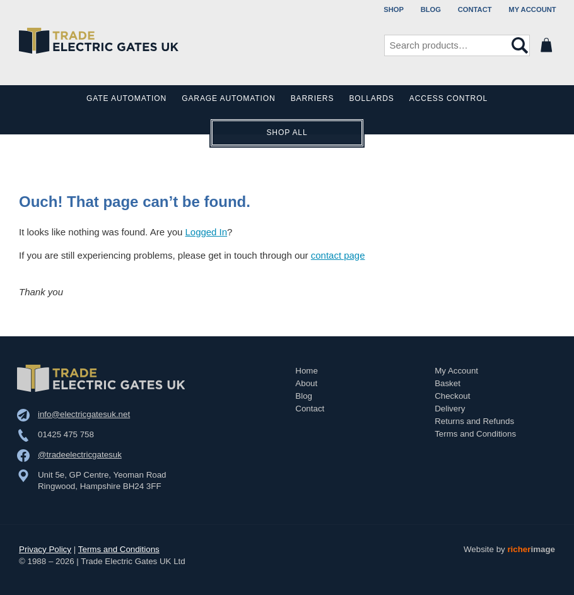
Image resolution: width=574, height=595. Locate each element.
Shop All (286, 133)
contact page (338, 254)
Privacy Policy (45, 548)
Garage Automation (228, 99)
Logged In (206, 232)
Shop (394, 9)
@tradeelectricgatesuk (80, 453)
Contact (475, 9)
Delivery (450, 407)
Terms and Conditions (475, 432)
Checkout (452, 394)
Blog (431, 9)
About (306, 382)
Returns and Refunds (474, 420)
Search (519, 45)
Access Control (448, 99)
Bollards (371, 99)
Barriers (312, 99)
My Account (532, 9)
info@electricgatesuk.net (84, 413)
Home (306, 369)
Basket (447, 382)
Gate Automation (127, 99)
